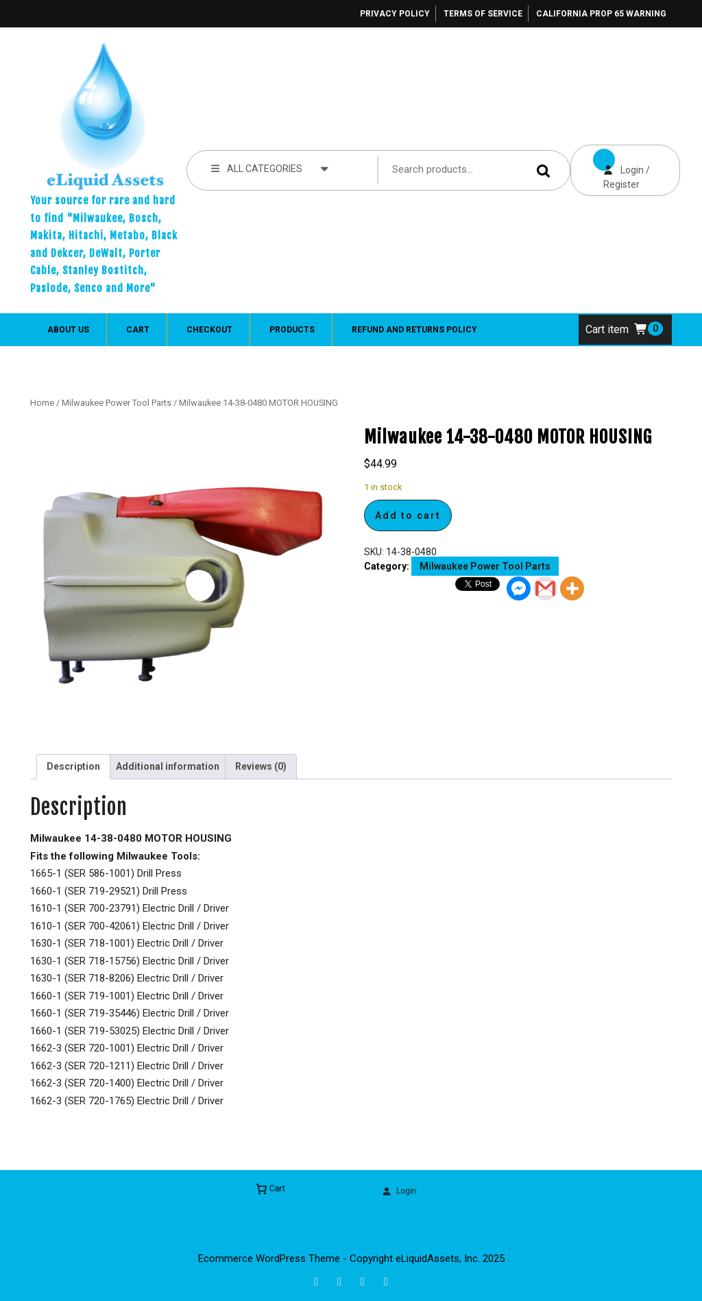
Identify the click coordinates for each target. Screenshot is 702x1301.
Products (292, 330)
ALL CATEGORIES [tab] (269, 168)
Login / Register (610, 167)
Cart (137, 330)
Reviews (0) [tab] (261, 766)
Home (42, 403)
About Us (68, 330)
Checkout (209, 330)
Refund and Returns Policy (414, 330)
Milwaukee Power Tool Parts (116, 403)
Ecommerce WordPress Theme (269, 1258)
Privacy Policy (395, 14)
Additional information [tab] (167, 766)
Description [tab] (73, 766)
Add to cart (408, 515)
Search (545, 170)
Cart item (616, 329)
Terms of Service (483, 14)
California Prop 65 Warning (601, 14)
